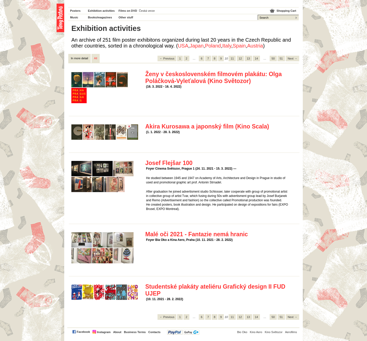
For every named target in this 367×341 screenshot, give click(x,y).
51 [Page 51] (281, 58)
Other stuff (126, 17)
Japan (197, 46)
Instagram (103, 332)
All (95, 58)
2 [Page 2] (186, 58)
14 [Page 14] (256, 58)
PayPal (183, 332)
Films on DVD (128, 10)
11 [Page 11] (232, 58)
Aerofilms (291, 332)
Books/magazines (100, 17)
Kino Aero (256, 332)
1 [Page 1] (180, 58)
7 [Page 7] (208, 58)
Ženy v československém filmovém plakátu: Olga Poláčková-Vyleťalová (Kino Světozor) (213, 77)
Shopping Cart (286, 10)
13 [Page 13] (248, 58)
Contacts (154, 332)
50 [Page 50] (273, 58)
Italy (226, 46)
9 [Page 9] (221, 58)
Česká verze (147, 10)
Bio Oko (242, 332)
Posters (75, 10)
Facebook (83, 331)
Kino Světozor (274, 332)
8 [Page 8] (214, 58)
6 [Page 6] (201, 58)
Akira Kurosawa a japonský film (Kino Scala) (207, 126)
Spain (239, 46)
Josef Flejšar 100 (168, 163)
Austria (255, 46)
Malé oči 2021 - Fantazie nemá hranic (196, 234)
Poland (213, 46)
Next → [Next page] (292, 58)
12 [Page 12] (240, 58)
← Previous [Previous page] (167, 58)
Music (74, 17)
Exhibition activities (101, 10)
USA (183, 46)
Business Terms (135, 332)
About (117, 332)
